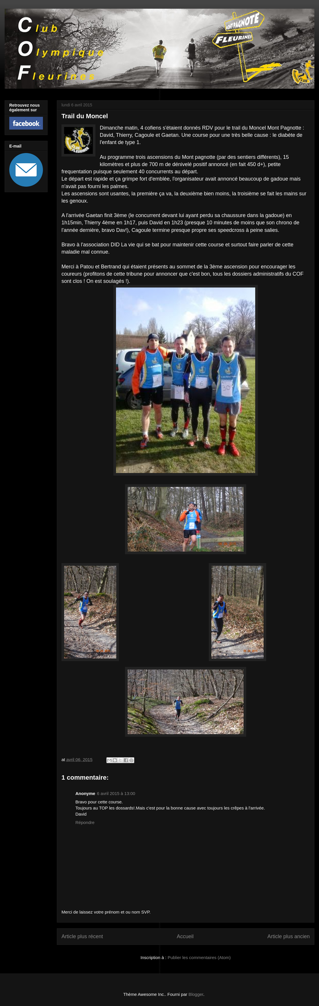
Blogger (195, 994)
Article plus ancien (288, 936)
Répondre (85, 822)
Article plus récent (82, 936)
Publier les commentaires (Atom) (199, 957)
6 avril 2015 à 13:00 (116, 793)
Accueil (185, 936)
